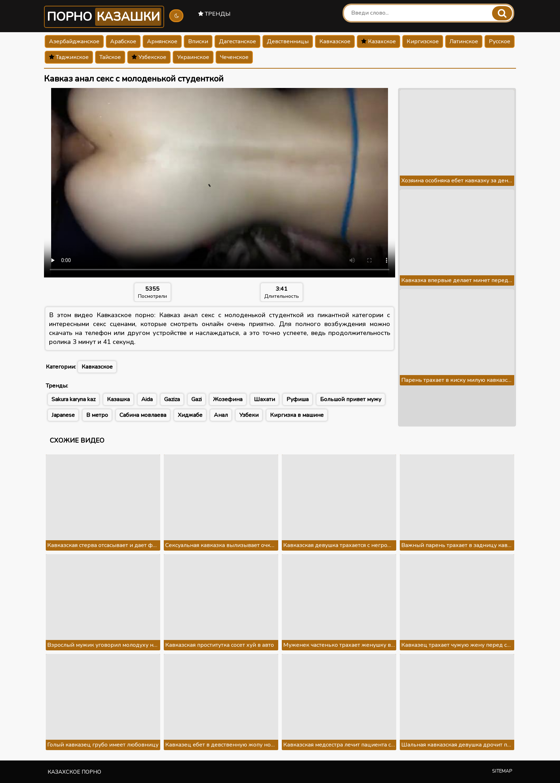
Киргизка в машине (297, 415)
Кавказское (334, 41)
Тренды (214, 14)
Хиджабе (190, 415)
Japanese (63, 415)
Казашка (118, 399)
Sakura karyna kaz (73, 399)
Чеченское (234, 57)
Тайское (110, 57)
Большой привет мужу (350, 399)
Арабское (123, 41)
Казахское (378, 41)
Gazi (196, 399)
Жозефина (227, 399)
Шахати (264, 399)
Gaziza (172, 399)
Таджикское (69, 57)
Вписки (198, 41)
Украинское (193, 57)
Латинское (464, 41)
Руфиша (297, 399)
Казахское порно (74, 771)
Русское (499, 41)
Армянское (162, 41)
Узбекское (149, 57)
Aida (147, 399)
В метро (97, 415)
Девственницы (288, 41)
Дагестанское (237, 41)
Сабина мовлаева (142, 415)
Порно (104, 17)
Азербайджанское (74, 41)
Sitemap (502, 771)
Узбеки (249, 415)
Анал (221, 415)
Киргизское (423, 41)
